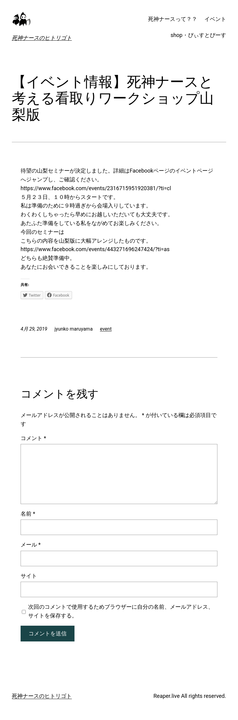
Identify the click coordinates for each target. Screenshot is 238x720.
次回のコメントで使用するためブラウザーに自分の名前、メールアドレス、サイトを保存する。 (120, 611)
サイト (29, 576)
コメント (33, 438)
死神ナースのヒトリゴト (42, 38)
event (106, 329)
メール (31, 544)
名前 (28, 513)
